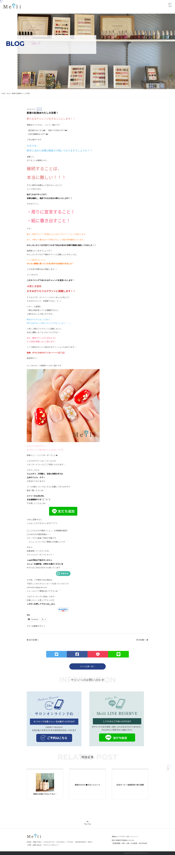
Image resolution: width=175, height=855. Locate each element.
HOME (29, 842)
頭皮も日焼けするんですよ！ (45, 793)
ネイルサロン (60, 842)
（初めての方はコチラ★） (58, 130)
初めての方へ (37, 842)
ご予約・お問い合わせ (34, 845)
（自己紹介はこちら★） (37, 130)
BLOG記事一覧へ (87, 666)
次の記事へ (142, 639)
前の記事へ (33, 639)
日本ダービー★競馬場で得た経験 (130, 784)
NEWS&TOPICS (80, 842)
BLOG (90, 842)
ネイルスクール (49, 842)
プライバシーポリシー (50, 845)
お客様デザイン (38, 626)
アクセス (70, 842)
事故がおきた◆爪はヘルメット (87, 784)
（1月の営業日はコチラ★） (38, 134)
